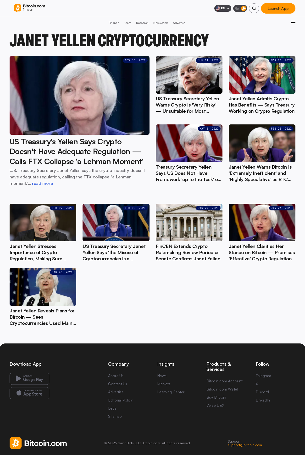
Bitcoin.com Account (224, 381)
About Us (115, 375)
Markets (163, 383)
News (161, 375)
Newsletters (160, 23)
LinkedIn (263, 400)
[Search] (254, 8)
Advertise (179, 23)
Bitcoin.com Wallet (222, 389)
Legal (112, 408)
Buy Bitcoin (216, 397)
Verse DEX (215, 405)
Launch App (278, 8)
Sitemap (115, 416)
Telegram (263, 375)
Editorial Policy (120, 400)
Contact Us (117, 383)
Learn (127, 23)
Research (142, 23)
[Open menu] (293, 22)
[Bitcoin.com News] (30, 8)
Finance (114, 23)
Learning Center (170, 392)
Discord (262, 392)
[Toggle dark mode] (240, 8)
